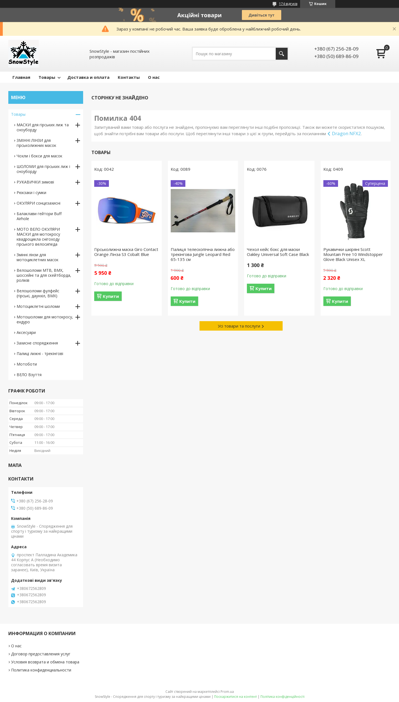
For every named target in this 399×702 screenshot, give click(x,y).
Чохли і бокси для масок (39, 155)
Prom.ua (227, 691)
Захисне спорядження (37, 343)
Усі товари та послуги (239, 326)
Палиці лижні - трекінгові (40, 353)
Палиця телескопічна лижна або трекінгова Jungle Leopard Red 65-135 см (203, 254)
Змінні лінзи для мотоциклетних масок (37, 257)
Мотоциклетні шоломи (38, 306)
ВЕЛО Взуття (29, 374)
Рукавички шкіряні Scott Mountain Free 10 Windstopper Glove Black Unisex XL (353, 254)
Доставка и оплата (88, 77)
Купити (111, 296)
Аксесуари (26, 332)
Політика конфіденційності (282, 696)
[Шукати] (282, 54)
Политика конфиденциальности (41, 670)
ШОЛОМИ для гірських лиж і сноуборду (43, 169)
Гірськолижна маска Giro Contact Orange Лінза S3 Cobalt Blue (126, 252)
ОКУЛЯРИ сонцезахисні (38, 203)
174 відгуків (288, 3)
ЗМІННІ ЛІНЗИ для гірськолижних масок (36, 143)
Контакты (129, 77)
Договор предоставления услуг (40, 653)
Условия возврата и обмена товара (45, 662)
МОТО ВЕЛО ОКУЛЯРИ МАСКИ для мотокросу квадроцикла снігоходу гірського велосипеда (38, 237)
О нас (154, 77)
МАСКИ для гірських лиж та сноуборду (43, 127)
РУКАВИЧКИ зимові (35, 182)
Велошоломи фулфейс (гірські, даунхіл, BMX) (38, 293)
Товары (47, 77)
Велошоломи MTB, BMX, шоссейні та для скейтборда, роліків (44, 275)
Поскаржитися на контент (235, 696)
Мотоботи (27, 364)
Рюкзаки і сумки (31, 192)
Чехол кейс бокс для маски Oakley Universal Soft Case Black (278, 252)
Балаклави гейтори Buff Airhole (39, 216)
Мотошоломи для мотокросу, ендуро (45, 319)
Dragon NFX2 (346, 133)
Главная (21, 77)
